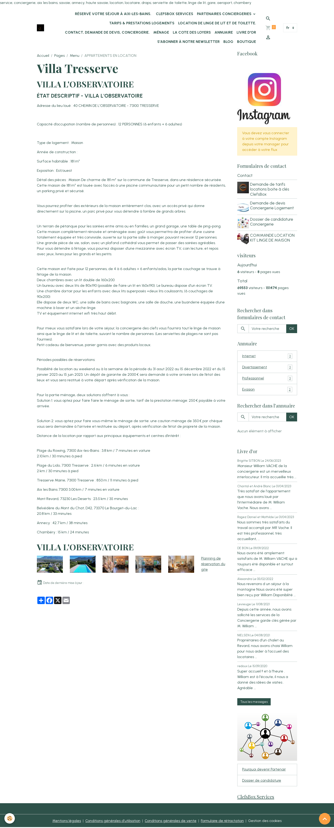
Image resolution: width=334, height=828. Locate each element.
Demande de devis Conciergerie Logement (273, 205)
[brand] (40, 28)
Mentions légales (65, 821)
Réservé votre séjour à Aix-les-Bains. (112, 14)
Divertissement (267, 366)
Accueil (43, 55)
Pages (59, 55)
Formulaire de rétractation (222, 821)
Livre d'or (246, 32)
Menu (74, 55)
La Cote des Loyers (192, 32)
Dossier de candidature (262, 780)
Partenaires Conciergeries (224, 14)
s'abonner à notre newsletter (188, 41)
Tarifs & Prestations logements (141, 23)
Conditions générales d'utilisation (111, 821)
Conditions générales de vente (170, 821)
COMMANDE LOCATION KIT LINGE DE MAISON (273, 237)
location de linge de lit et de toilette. (217, 23)
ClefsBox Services (174, 14)
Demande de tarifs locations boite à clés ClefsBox (270, 189)
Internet (267, 354)
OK (291, 327)
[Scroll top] (325, 819)
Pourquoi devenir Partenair (264, 769)
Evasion (267, 389)
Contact (245, 175)
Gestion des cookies (266, 821)
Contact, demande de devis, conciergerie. (107, 32)
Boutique (246, 41)
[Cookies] (10, 818)
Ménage (161, 32)
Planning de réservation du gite (213, 564)
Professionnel (267, 377)
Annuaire (224, 32)
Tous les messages (254, 701)
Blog (228, 41)
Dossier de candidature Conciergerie (272, 221)
